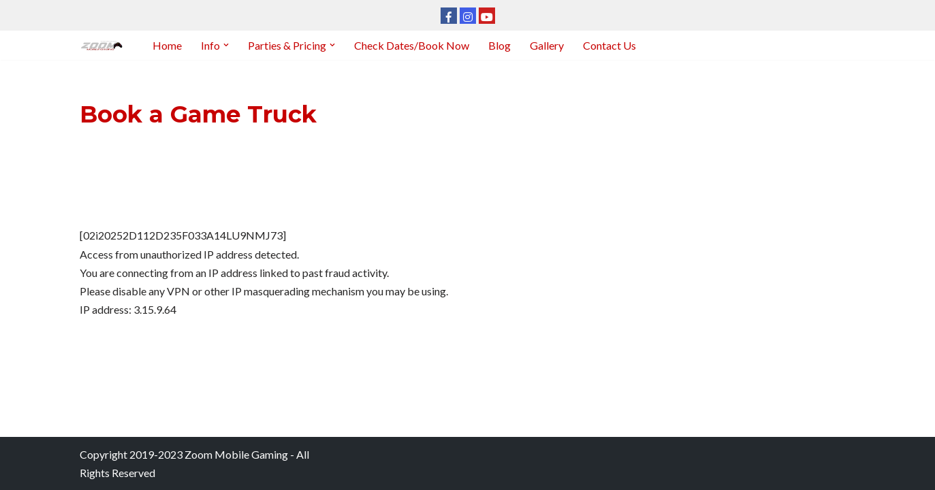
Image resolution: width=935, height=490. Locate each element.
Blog (499, 45)
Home (167, 45)
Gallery (547, 45)
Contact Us (609, 45)
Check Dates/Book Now (411, 45)
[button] (226, 45)
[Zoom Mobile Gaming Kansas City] (104, 45)
